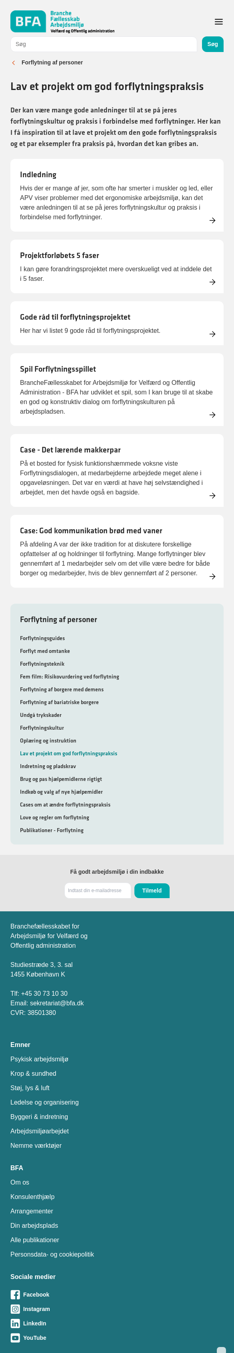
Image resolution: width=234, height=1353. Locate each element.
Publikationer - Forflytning (52, 830)
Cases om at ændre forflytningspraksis (65, 804)
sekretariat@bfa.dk (57, 1003)
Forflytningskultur (42, 727)
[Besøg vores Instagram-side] (117, 1309)
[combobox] (103, 44)
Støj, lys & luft (30, 1088)
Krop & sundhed (33, 1073)
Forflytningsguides (42, 638)
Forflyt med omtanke (45, 650)
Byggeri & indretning (39, 1116)
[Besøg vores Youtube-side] (117, 1338)
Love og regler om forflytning (54, 817)
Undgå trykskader (41, 715)
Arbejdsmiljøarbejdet (39, 1131)
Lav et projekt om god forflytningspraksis (68, 753)
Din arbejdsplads (34, 1225)
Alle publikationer (34, 1240)
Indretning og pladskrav (48, 766)
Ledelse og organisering (44, 1102)
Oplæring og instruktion (48, 740)
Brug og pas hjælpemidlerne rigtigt (61, 779)
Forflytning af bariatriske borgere (59, 702)
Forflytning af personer (52, 62)
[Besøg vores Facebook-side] (117, 1294)
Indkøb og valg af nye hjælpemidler (61, 791)
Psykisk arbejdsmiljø (39, 1059)
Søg (213, 44)
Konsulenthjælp (32, 1196)
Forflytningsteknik (42, 663)
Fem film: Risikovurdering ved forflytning (69, 676)
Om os (19, 1182)
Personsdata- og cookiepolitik (52, 1254)
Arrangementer (31, 1211)
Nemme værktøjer (36, 1145)
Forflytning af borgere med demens (62, 689)
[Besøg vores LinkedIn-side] (117, 1323)
